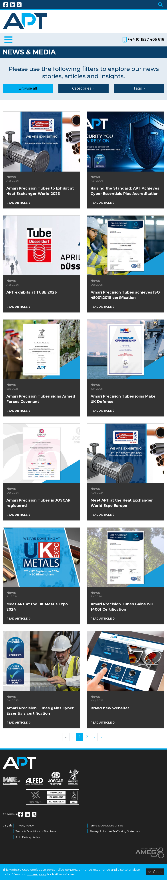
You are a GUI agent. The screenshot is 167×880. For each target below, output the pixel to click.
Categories (82, 88)
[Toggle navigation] (8, 40)
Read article (18, 202)
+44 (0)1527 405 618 (145, 39)
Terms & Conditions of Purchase (36, 831)
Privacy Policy (25, 825)
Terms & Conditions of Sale (106, 825)
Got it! (155, 872)
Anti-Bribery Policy (28, 837)
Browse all (28, 88)
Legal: (7, 825)
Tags (138, 88)
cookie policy (36, 874)
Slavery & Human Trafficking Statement (115, 831)
